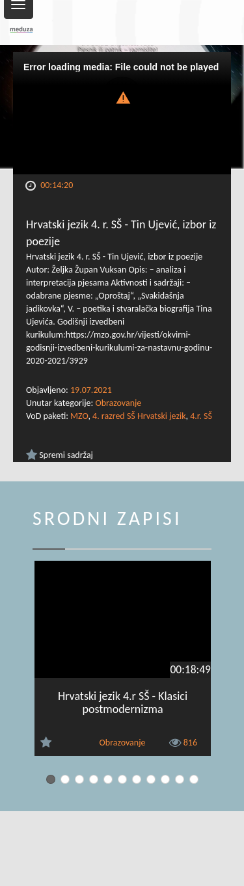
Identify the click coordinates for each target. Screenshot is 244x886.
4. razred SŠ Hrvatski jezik (138, 416)
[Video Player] (122, 113)
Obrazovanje (118, 403)
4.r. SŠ (201, 416)
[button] (122, 96)
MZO (79, 416)
